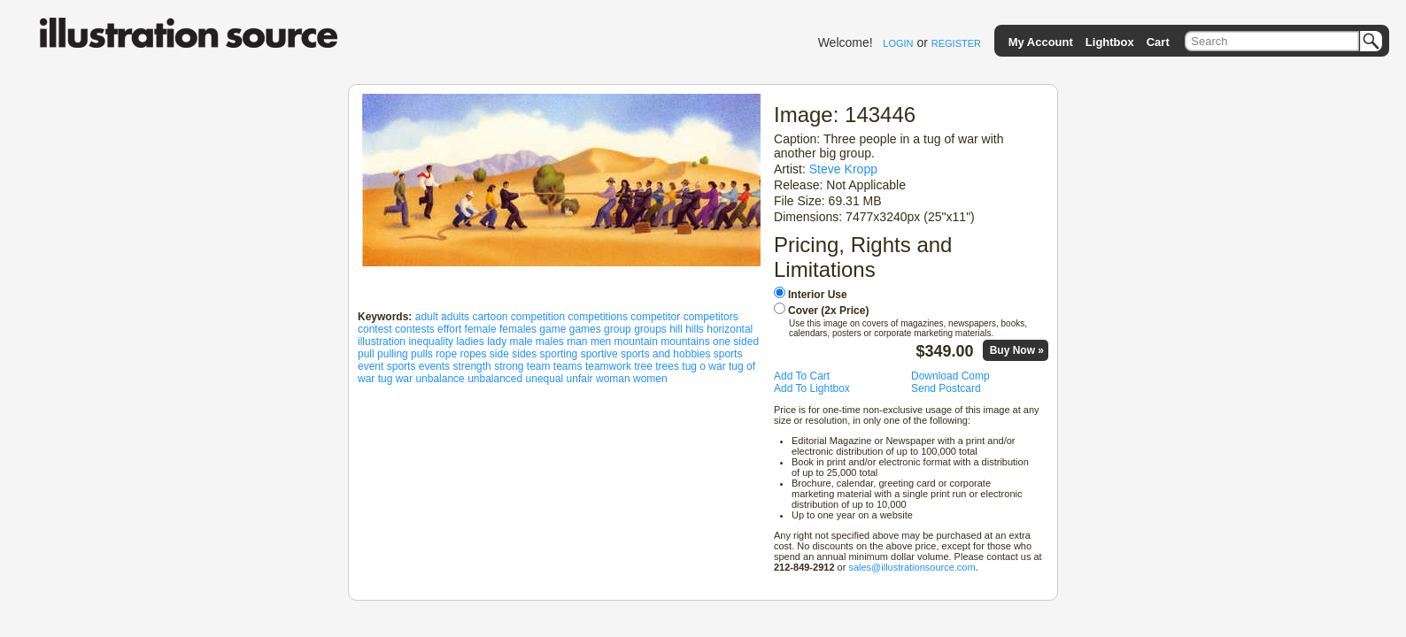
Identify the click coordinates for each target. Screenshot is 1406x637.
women (650, 378)
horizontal (730, 329)
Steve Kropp (843, 169)
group (617, 329)
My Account (1040, 42)
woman (613, 378)
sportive (599, 354)
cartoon (489, 317)
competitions (598, 317)
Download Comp (950, 376)
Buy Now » (1017, 350)
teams (568, 366)
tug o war (703, 366)
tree (643, 366)
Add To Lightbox (812, 388)
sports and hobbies (665, 354)
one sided (736, 341)
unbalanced (494, 378)
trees (667, 366)
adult (426, 317)
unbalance (439, 378)
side (499, 354)
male (520, 341)
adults (455, 317)
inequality (430, 341)
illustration (382, 341)
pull (366, 354)
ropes (473, 354)
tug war (395, 378)
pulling (392, 354)
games (585, 329)
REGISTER (956, 43)
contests (415, 329)
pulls (422, 354)
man (577, 341)
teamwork (608, 366)
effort (449, 329)
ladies (469, 341)
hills (694, 329)
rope (446, 354)
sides (524, 354)
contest (375, 329)
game (552, 329)
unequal (545, 378)
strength (471, 366)
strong (508, 366)
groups (650, 329)
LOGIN (898, 43)
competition (538, 317)
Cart (1158, 42)
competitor (655, 317)
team (539, 366)
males (550, 341)
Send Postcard (946, 388)
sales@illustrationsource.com (911, 567)
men (601, 341)
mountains (685, 341)
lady (496, 341)
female (481, 329)
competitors (711, 317)
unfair (580, 378)
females (518, 329)
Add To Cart (802, 376)
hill (676, 329)
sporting (559, 354)
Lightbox (1109, 42)
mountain (636, 341)
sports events (418, 366)
